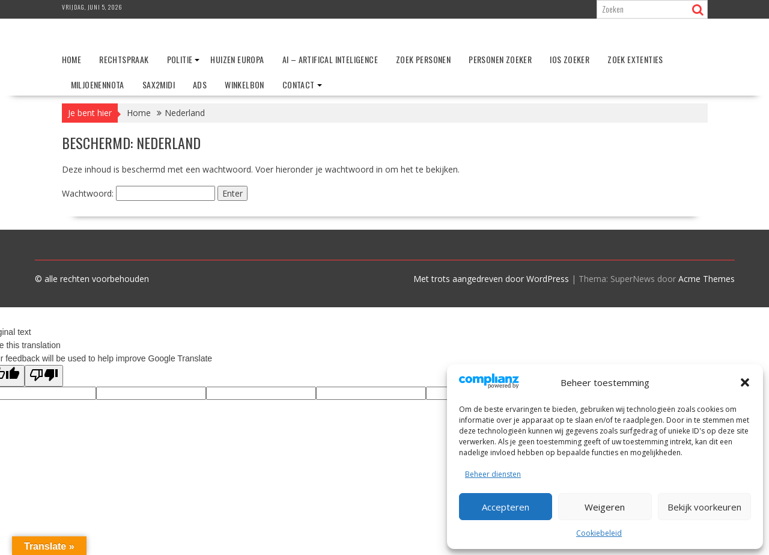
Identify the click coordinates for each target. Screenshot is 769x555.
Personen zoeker (500, 59)
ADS (200, 84)
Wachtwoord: (138, 193)
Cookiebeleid (599, 533)
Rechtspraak (123, 59)
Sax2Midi (158, 84)
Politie (180, 59)
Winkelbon (244, 84)
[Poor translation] (44, 376)
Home (72, 59)
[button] (745, 382)
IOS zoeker (569, 59)
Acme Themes (706, 278)
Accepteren (505, 507)
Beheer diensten (493, 474)
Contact (298, 84)
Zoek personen (423, 59)
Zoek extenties (635, 59)
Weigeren (605, 507)
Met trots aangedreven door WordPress (491, 278)
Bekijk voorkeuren (704, 507)
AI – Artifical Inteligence (330, 59)
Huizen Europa (237, 59)
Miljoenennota (97, 84)
